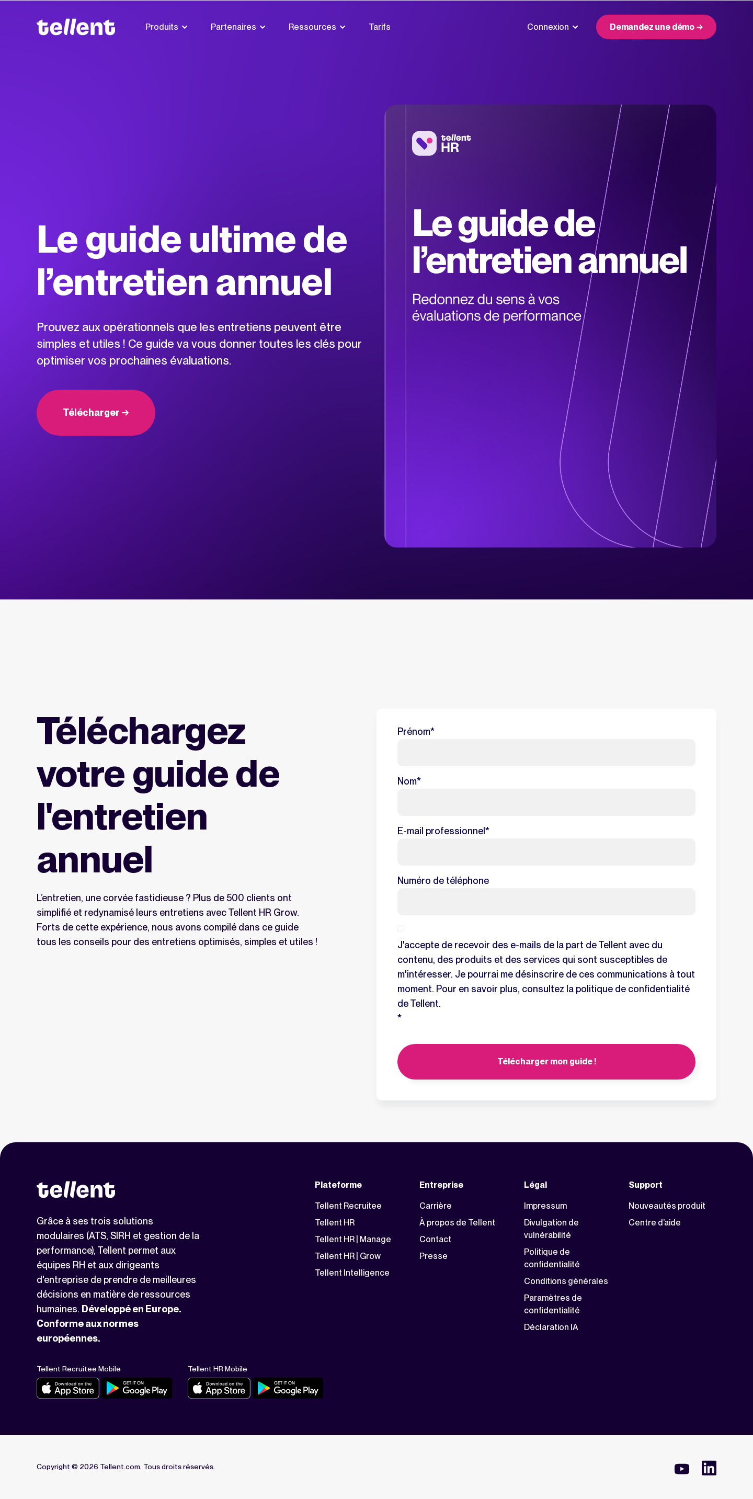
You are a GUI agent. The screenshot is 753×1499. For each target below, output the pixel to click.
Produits (166, 27)
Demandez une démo (652, 27)
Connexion (552, 27)
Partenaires (238, 27)
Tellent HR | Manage (353, 1239)
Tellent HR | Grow (348, 1256)
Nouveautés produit (667, 1206)
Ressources (317, 27)
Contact (435, 1239)
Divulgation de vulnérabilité (551, 1229)
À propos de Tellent (457, 1223)
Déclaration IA (551, 1327)
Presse (433, 1256)
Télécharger (91, 412)
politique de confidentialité (633, 988)
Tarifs (380, 27)
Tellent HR (335, 1223)
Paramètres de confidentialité (553, 1304)
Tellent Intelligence (352, 1273)
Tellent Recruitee (348, 1206)
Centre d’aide (655, 1223)
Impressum (545, 1206)
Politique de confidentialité (552, 1258)
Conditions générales (566, 1281)
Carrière (435, 1206)
